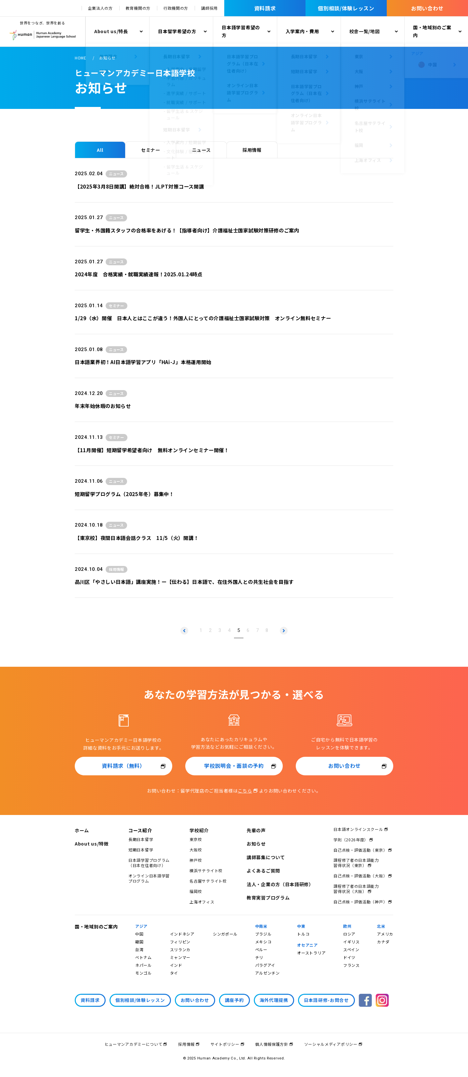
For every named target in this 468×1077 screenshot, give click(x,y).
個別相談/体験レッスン (346, 8)
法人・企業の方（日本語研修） (280, 884)
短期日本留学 (140, 849)
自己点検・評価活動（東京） (360, 850)
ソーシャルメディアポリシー (331, 1044)
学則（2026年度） (350, 839)
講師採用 (209, 8)
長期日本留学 (140, 839)
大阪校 (195, 849)
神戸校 (195, 860)
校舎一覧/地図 (364, 31)
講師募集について (266, 857)
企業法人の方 (100, 8)
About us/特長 (111, 31)
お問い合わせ (427, 8)
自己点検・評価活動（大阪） (360, 875)
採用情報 (252, 150)
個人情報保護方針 (271, 1044)
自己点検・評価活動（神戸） (360, 901)
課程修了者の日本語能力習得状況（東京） (356, 862)
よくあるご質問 (263, 870)
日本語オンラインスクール (358, 829)
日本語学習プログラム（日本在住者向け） (149, 862)
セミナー (150, 150)
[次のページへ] (284, 631)
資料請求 (265, 8)
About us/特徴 (92, 843)
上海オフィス (201, 901)
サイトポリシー (225, 1044)
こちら (245, 790)
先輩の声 (256, 830)
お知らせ (256, 843)
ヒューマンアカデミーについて (133, 1044)
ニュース (201, 150)
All (100, 150)
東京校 (195, 839)
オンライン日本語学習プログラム (149, 878)
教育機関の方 (138, 8)
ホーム (82, 830)
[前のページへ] (184, 631)
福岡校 (195, 891)
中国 (139, 934)
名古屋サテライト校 (208, 881)
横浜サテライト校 (206, 870)
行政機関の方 (175, 8)
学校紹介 (199, 830)
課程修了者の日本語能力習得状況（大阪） (356, 888)
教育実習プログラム (268, 897)
